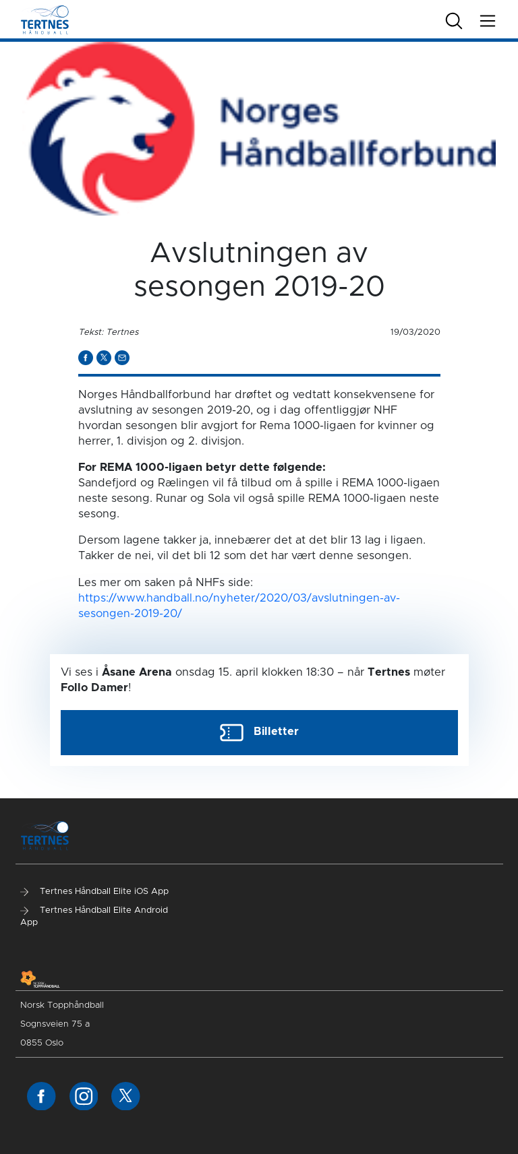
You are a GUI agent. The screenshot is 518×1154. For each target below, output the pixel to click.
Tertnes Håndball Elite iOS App (94, 891)
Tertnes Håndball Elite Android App (94, 916)
